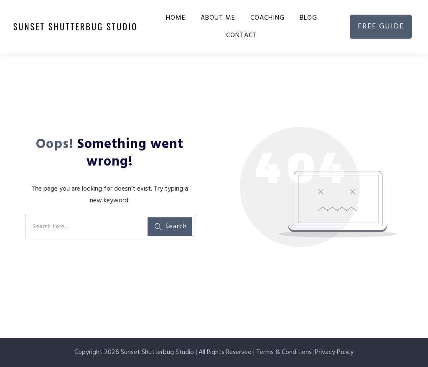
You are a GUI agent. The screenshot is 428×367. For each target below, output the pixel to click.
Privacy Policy (334, 352)
